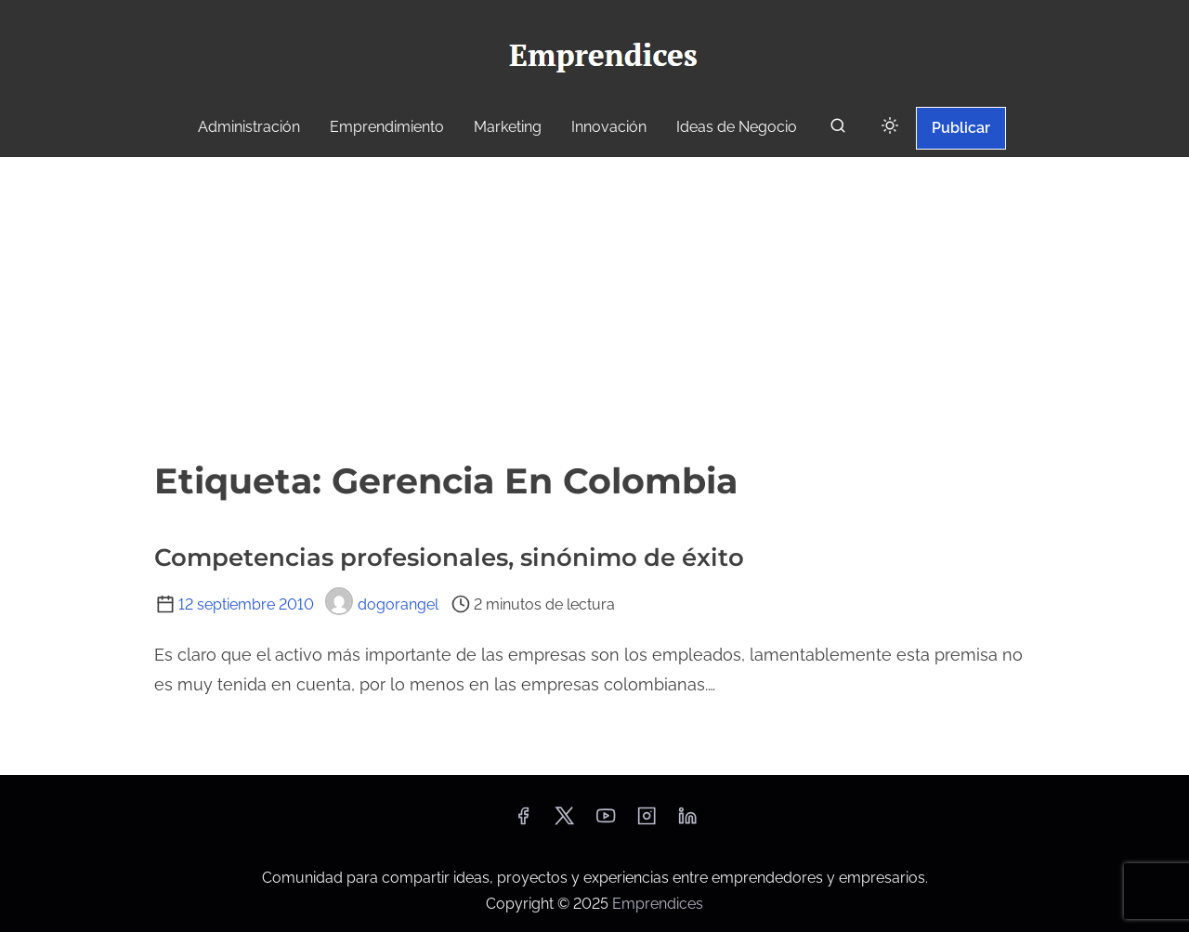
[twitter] (564, 822)
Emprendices (657, 903)
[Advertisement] (594, 306)
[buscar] (838, 129)
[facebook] (523, 822)
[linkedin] (687, 822)
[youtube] (605, 822)
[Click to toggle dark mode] (890, 127)
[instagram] (646, 822)
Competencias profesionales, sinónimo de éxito (449, 557)
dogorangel (381, 604)
